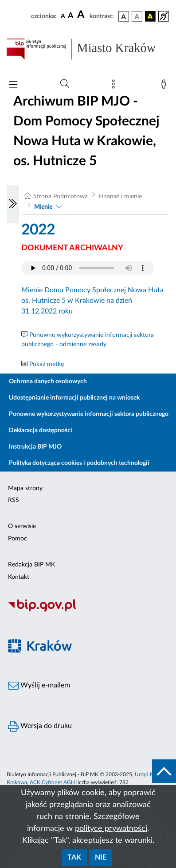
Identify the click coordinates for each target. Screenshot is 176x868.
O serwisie (22, 526)
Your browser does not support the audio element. (87, 268)
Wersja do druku (40, 726)
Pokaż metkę (46, 364)
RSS (13, 500)
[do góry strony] (164, 771)
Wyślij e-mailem (39, 685)
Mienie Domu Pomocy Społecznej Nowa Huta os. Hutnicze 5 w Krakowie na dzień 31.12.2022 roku (92, 301)
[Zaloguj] (165, 86)
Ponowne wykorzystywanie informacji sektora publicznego (88, 414)
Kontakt (18, 577)
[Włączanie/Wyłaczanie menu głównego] (13, 85)
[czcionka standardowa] (63, 16)
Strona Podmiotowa (60, 196)
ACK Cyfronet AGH (52, 782)
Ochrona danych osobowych (48, 381)
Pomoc (17, 539)
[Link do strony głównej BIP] (88, 49)
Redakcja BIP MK (31, 565)
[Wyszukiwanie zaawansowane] (64, 83)
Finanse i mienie (120, 196)
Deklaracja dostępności (40, 430)
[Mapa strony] (115, 86)
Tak (74, 857)
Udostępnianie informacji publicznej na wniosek (74, 398)
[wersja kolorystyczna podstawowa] (123, 16)
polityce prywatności (111, 829)
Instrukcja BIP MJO (35, 447)
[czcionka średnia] (70, 16)
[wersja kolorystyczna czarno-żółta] (150, 16)
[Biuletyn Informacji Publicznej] (88, 610)
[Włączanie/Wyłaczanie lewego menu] (13, 204)
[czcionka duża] (82, 15)
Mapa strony (25, 488)
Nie (100, 857)
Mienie (43, 207)
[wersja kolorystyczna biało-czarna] (137, 16)
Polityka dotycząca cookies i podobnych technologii (79, 463)
